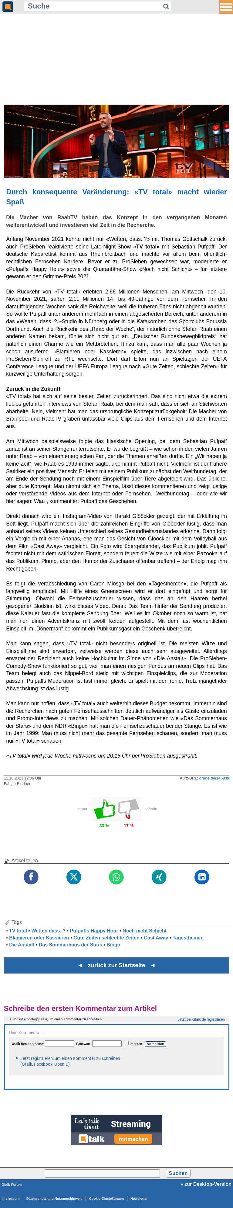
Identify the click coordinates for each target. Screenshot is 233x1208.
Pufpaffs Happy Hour (94, 930)
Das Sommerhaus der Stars (70, 944)
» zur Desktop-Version (206, 1184)
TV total (18, 930)
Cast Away (156, 937)
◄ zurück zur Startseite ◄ (116, 965)
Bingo (113, 944)
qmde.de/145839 (214, 778)
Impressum (11, 1198)
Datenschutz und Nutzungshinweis (54, 1198)
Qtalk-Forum (12, 1184)
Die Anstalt (21, 944)
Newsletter (139, 1198)
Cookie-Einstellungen (106, 1198)
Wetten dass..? (48, 930)
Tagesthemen (188, 937)
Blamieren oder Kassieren (39, 937)
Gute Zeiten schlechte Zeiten (106, 937)
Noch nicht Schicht (145, 930)
